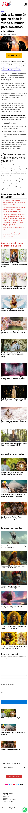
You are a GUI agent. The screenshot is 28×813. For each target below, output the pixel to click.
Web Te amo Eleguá (8, 801)
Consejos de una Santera (9, 799)
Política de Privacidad (8, 794)
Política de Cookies (8, 793)
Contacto (5, 798)
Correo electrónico (7, 684)
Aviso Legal (6, 796)
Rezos (2, 11)
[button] (25, 809)
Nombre (3, 676)
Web (2, 692)
